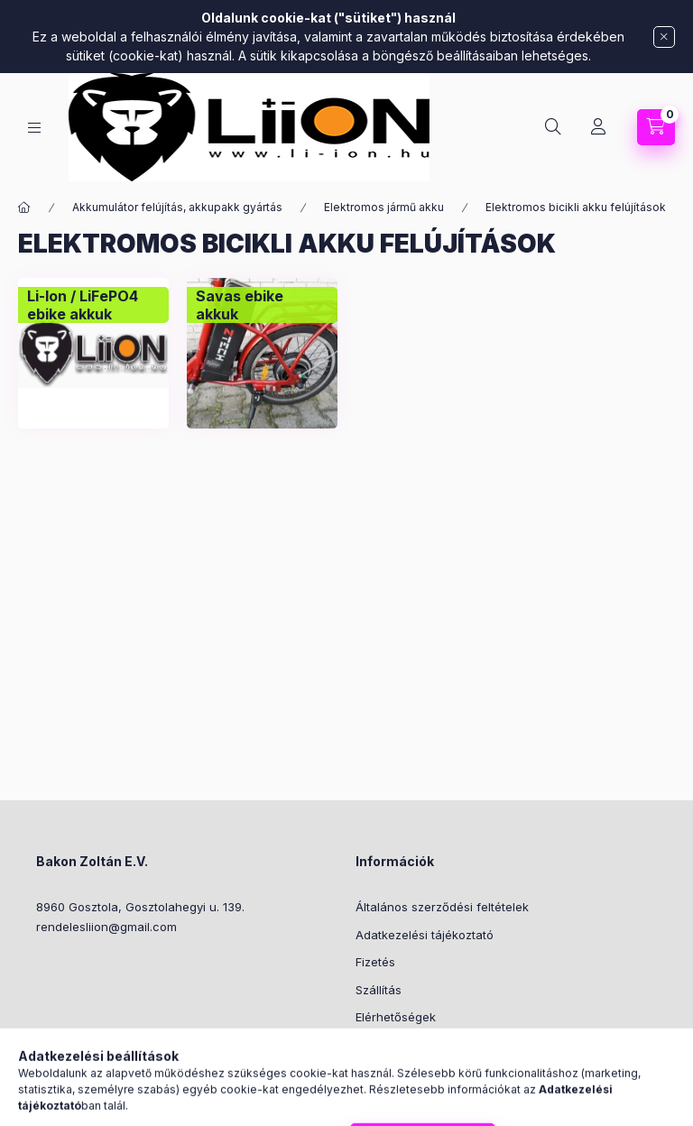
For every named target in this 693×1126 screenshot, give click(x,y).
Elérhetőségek (396, 1017)
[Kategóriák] (34, 127)
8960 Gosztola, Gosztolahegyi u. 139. (140, 907)
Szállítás (379, 990)
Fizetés (375, 962)
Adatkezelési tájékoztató (425, 935)
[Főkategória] (24, 207)
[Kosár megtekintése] (656, 127)
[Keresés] (553, 127)
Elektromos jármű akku (384, 207)
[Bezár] (664, 37)
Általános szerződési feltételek (442, 907)
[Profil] (598, 127)
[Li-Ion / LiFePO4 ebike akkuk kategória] (93, 305)
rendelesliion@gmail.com (106, 926)
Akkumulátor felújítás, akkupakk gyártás (177, 207)
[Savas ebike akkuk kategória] (262, 305)
